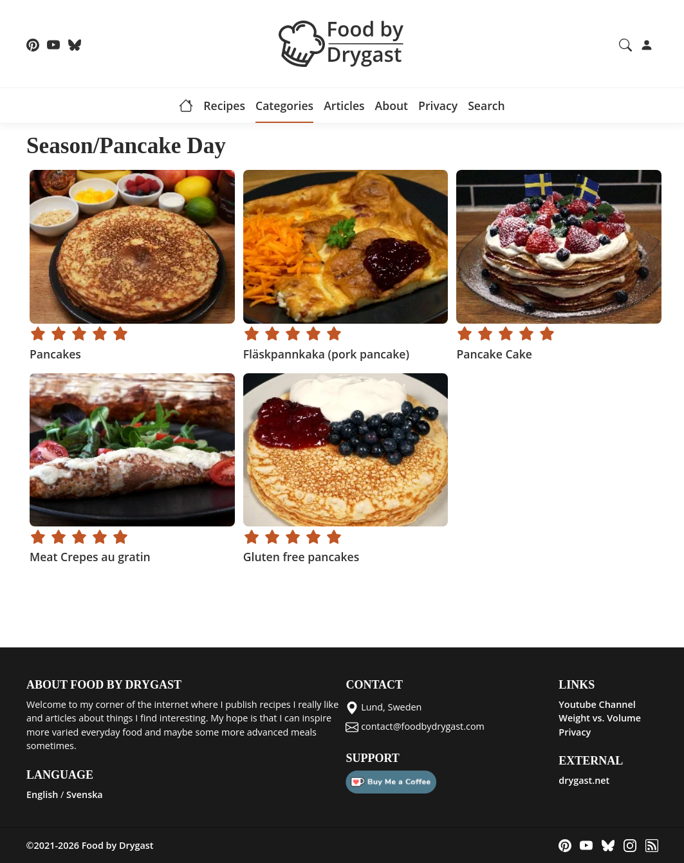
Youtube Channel (597, 704)
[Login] (646, 43)
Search (486, 105)
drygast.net (584, 780)
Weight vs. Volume (600, 718)
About (391, 105)
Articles (344, 105)
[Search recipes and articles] (625, 43)
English (42, 794)
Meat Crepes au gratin (90, 556)
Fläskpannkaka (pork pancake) (326, 354)
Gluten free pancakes (301, 556)
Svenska (84, 794)
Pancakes (55, 354)
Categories (284, 105)
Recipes (224, 105)
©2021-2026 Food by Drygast (90, 845)
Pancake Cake (494, 354)
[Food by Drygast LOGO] (342, 42)
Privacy (438, 105)
